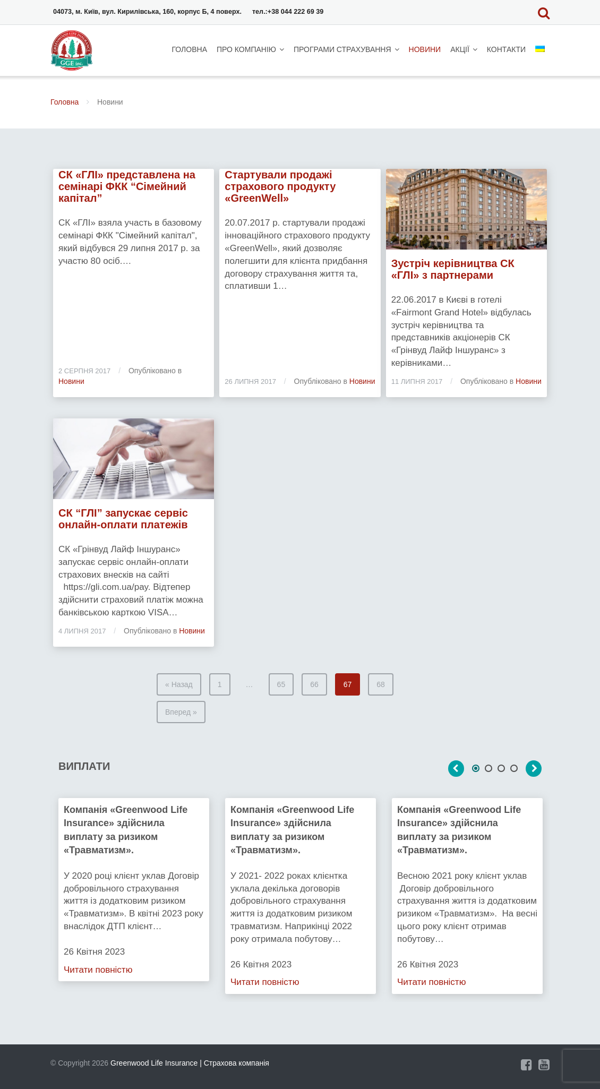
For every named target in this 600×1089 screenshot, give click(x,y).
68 (380, 684)
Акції (459, 49)
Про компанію (246, 49)
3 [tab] (501, 768)
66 (314, 684)
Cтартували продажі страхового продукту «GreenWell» (280, 186)
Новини (425, 49)
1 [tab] (475, 768)
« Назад (179, 684)
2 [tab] (488, 768)
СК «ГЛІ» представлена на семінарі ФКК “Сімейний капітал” (126, 186)
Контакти (506, 49)
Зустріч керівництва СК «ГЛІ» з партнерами (453, 269)
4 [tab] (514, 768)
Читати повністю (98, 969)
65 (281, 684)
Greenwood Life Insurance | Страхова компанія (189, 1063)
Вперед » (181, 712)
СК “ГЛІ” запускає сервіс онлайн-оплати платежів (123, 518)
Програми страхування (342, 49)
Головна (189, 49)
